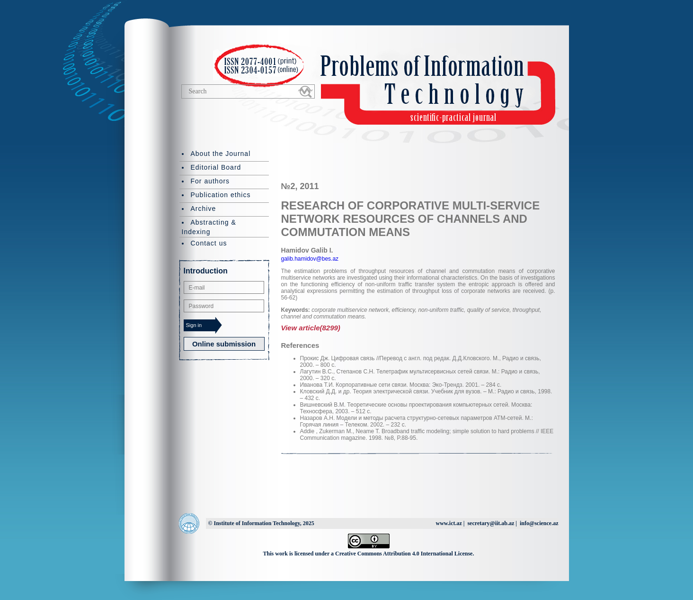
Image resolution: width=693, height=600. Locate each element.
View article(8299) (310, 328)
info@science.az (539, 523)
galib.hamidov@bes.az (310, 258)
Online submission (224, 344)
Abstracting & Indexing (209, 227)
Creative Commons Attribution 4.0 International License (403, 553)
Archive (203, 208)
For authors (210, 181)
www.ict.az (448, 523)
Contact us (209, 243)
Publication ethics (221, 195)
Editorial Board (216, 167)
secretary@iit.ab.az (490, 523)
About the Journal (221, 153)
